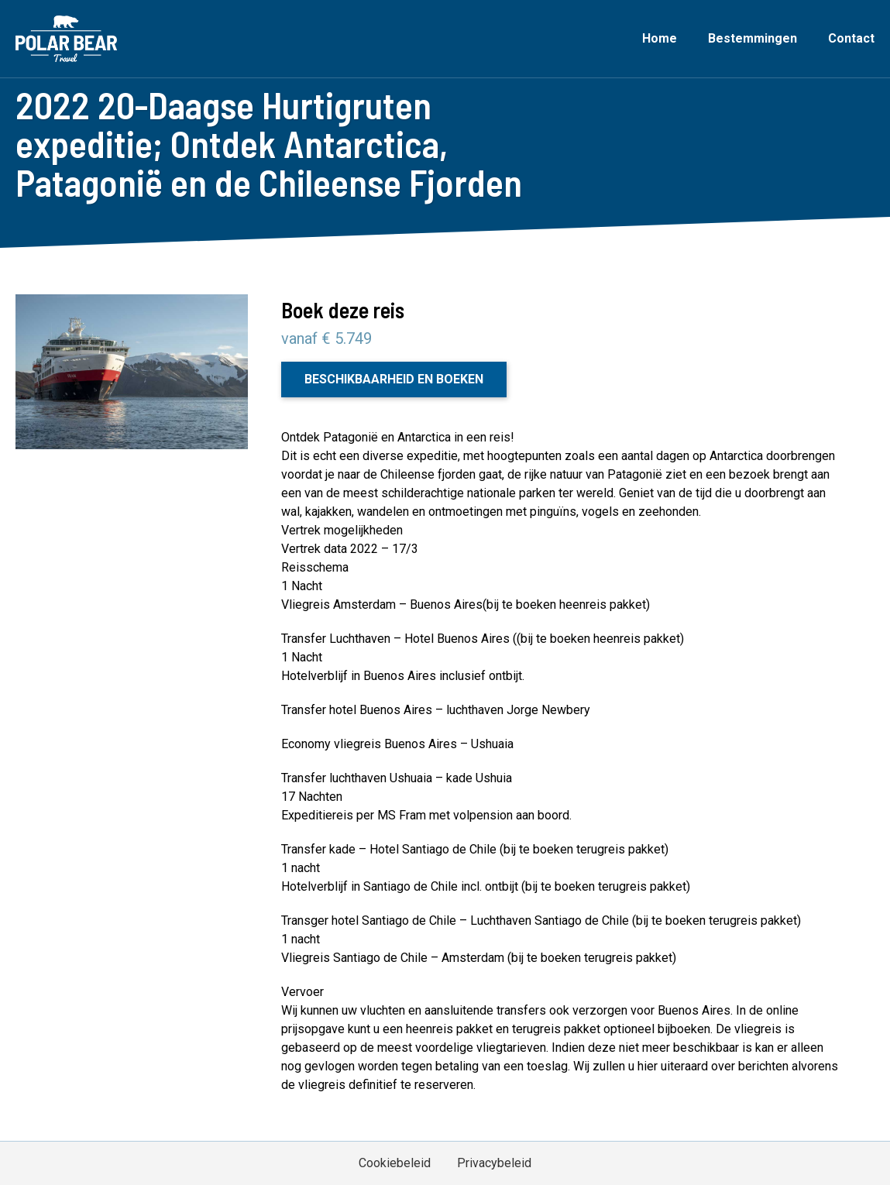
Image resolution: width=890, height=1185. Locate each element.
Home (659, 38)
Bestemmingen (752, 38)
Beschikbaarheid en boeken (393, 379)
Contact (851, 38)
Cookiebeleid (395, 1163)
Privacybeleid (494, 1163)
